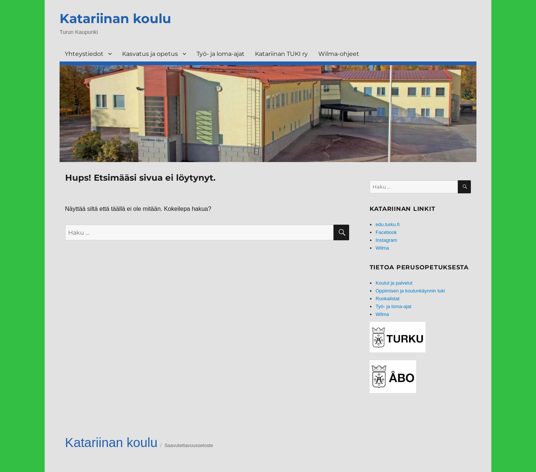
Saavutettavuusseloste (189, 445)
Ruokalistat (387, 298)
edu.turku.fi (387, 224)
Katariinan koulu (115, 18)
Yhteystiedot (84, 53)
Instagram (386, 240)
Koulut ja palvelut (394, 283)
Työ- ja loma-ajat (221, 53)
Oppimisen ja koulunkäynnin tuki (410, 291)
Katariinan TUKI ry (281, 53)
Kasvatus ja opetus (150, 53)
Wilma (382, 248)
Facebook (386, 232)
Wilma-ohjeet (338, 53)
